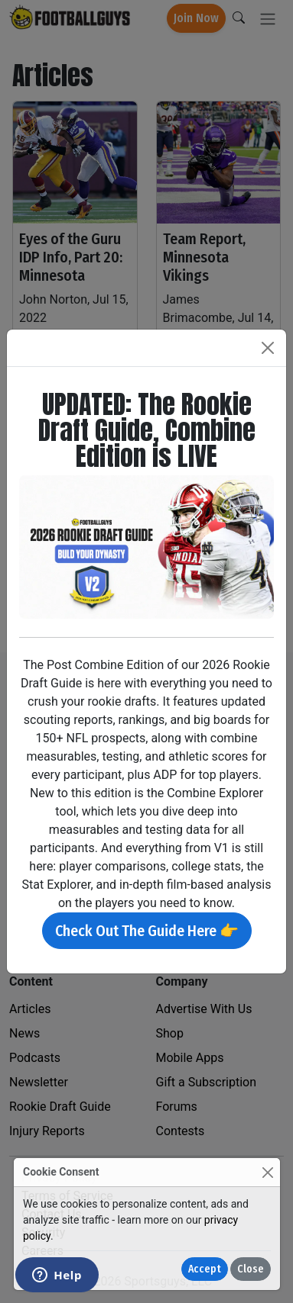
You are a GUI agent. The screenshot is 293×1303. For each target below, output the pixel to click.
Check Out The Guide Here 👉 (147, 931)
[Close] (267, 1172)
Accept (204, 1269)
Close (250, 1269)
